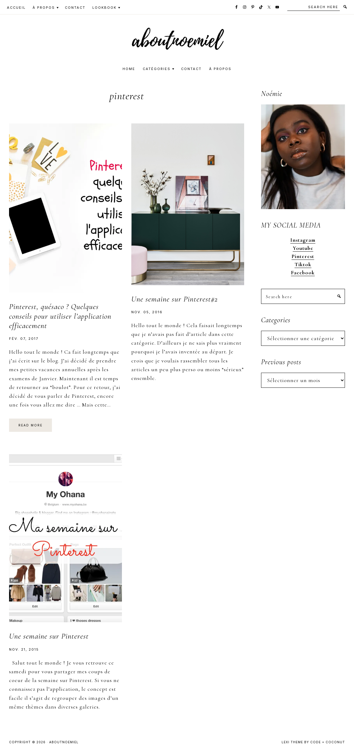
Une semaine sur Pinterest (49, 636)
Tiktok (303, 264)
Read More (30, 425)
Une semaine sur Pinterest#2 (174, 299)
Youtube (303, 248)
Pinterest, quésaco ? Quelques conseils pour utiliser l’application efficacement (60, 316)
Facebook (303, 272)
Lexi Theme (292, 742)
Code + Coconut (327, 742)
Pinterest (303, 256)
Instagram (302, 240)
